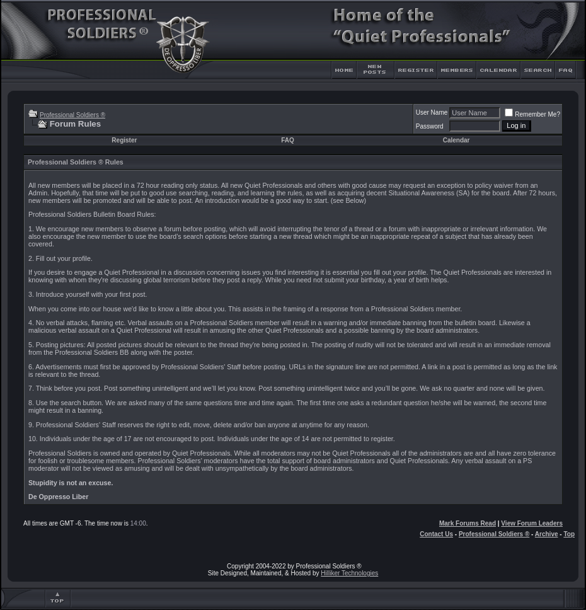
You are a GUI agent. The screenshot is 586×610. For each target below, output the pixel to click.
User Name (432, 112)
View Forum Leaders (532, 523)
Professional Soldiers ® (72, 115)
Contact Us (436, 534)
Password (430, 126)
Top (569, 534)
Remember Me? (532, 114)
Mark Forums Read (467, 523)
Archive (546, 534)
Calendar (456, 140)
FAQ (287, 140)
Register (124, 140)
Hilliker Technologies (349, 573)
